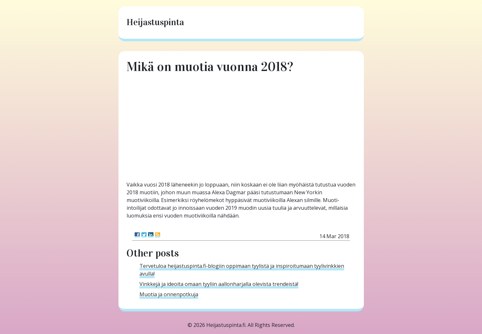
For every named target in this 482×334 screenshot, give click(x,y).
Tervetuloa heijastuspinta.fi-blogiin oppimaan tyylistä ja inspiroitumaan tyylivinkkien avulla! (241, 269)
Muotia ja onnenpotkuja (168, 294)
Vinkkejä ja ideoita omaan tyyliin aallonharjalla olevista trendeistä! (218, 284)
